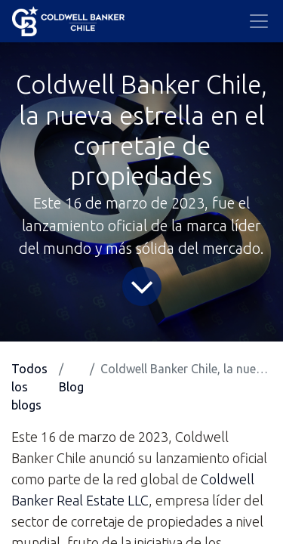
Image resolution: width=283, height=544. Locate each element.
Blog (71, 387)
